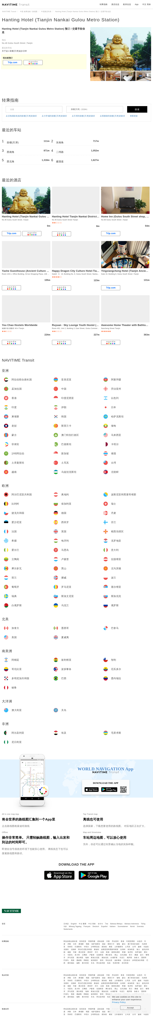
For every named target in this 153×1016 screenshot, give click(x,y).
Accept (130, 1007)
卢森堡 (91, 955)
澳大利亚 (85, 963)
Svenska (140, 926)
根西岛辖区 (115, 952)
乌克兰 (122, 958)
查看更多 (134, 116)
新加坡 (104, 947)
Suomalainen (123, 926)
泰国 (110, 947)
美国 (72, 960)
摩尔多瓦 (108, 955)
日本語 (66, 924)
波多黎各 (117, 960)
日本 (74, 944)
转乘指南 (104, 4)
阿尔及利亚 (101, 963)
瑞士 (138, 949)
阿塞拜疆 (91, 941)
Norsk (132, 926)
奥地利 (96, 949)
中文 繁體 (82, 924)
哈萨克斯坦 (95, 944)
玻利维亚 (94, 960)
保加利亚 (131, 949)
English (74, 924)
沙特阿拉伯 (95, 947)
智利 (101, 960)
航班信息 (127, 4)
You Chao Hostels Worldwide (19, 325)
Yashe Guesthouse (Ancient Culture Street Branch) (33, 271)
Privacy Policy (119, 1002)
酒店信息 (115, 4)
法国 (102, 952)
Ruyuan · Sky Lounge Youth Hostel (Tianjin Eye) (81, 325)
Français (87, 926)
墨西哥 (143, 958)
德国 (69, 952)
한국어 (100, 924)
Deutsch (96, 926)
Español (104, 926)
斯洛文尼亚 (95, 958)
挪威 (136, 955)
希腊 (124, 952)
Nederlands (68, 929)
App (136, 4)
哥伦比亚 (108, 960)
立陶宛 (84, 955)
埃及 (109, 963)
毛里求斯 (116, 963)
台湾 (134, 947)
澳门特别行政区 (134, 944)
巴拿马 (66, 960)
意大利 (77, 955)
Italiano (113, 926)
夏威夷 (79, 960)
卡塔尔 (86, 947)
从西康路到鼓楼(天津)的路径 (112, 116)
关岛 (92, 963)
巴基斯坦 (78, 947)
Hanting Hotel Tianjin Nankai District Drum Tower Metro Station (91, 216)
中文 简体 (92, 924)
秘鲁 (78, 963)
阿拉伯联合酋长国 (70, 941)
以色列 (139, 941)
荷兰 (130, 955)
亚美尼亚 (82, 941)
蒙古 (124, 944)
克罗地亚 (138, 952)
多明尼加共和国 (138, 960)
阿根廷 (86, 960)
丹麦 (74, 952)
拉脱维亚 (100, 955)
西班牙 (90, 952)
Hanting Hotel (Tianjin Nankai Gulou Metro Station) (61, 19)
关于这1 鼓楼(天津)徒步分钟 (14, 51)
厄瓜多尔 (126, 960)
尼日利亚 (125, 963)
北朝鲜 (73, 949)
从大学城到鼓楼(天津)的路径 (54, 116)
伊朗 (69, 944)
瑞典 (87, 958)
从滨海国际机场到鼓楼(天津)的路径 (21, 116)
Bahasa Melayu (116, 924)
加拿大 (136, 958)
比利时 (123, 949)
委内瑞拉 (71, 963)
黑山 (116, 955)
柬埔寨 (81, 944)
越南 (139, 947)
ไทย (106, 924)
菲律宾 (70, 947)
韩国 (87, 944)
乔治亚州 (115, 941)
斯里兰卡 (111, 944)
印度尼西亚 (130, 941)
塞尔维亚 (79, 958)
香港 (122, 941)
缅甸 (118, 944)
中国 (108, 941)
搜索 (137, 109)
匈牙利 (130, 952)
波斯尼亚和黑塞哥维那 (109, 949)
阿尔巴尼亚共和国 (85, 949)
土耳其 (127, 947)
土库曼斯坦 (118, 947)
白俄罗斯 (114, 958)
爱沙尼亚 (82, 952)
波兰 (141, 955)
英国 (107, 952)
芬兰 (96, 952)
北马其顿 (123, 955)
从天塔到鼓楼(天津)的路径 (83, 116)
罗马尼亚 (71, 958)
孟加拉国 (100, 941)
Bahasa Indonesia (132, 924)
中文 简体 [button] (146, 4)
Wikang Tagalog (75, 926)
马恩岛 (70, 955)
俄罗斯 (129, 958)
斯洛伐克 (105, 958)
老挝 (103, 944)
